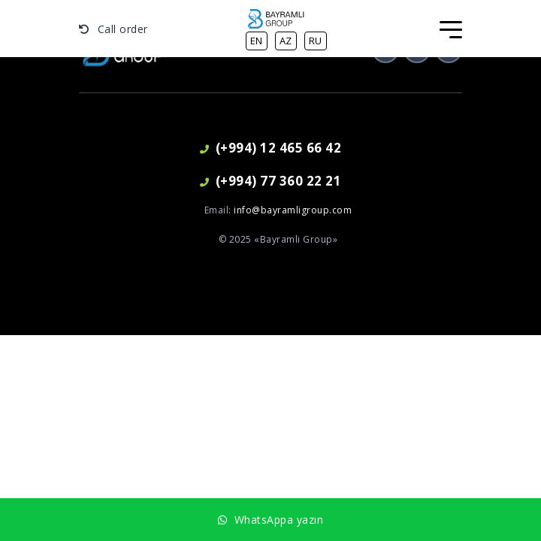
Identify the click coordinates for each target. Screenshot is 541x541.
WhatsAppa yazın (270, 519)
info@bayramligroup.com (293, 210)
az (286, 40)
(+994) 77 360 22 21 (270, 180)
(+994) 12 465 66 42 (270, 147)
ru (315, 40)
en (256, 40)
